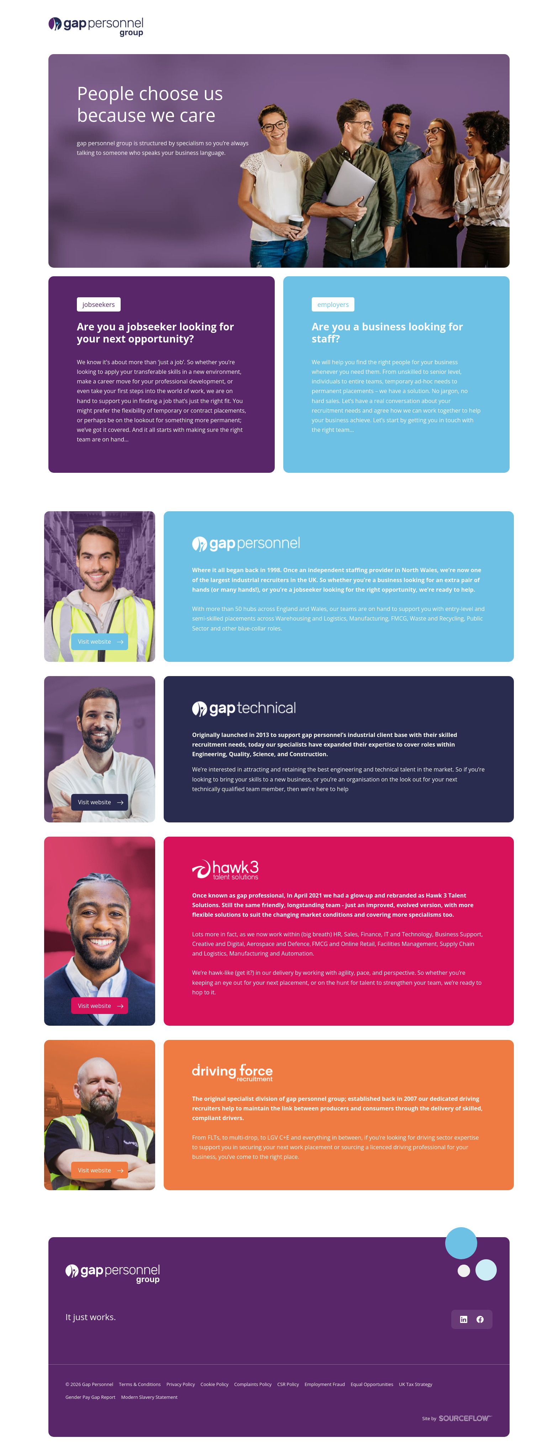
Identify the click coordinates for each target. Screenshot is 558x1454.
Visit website (94, 641)
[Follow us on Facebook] (480, 1319)
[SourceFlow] (464, 1418)
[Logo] (95, 26)
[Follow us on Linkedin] (463, 1319)
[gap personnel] (115, 1273)
